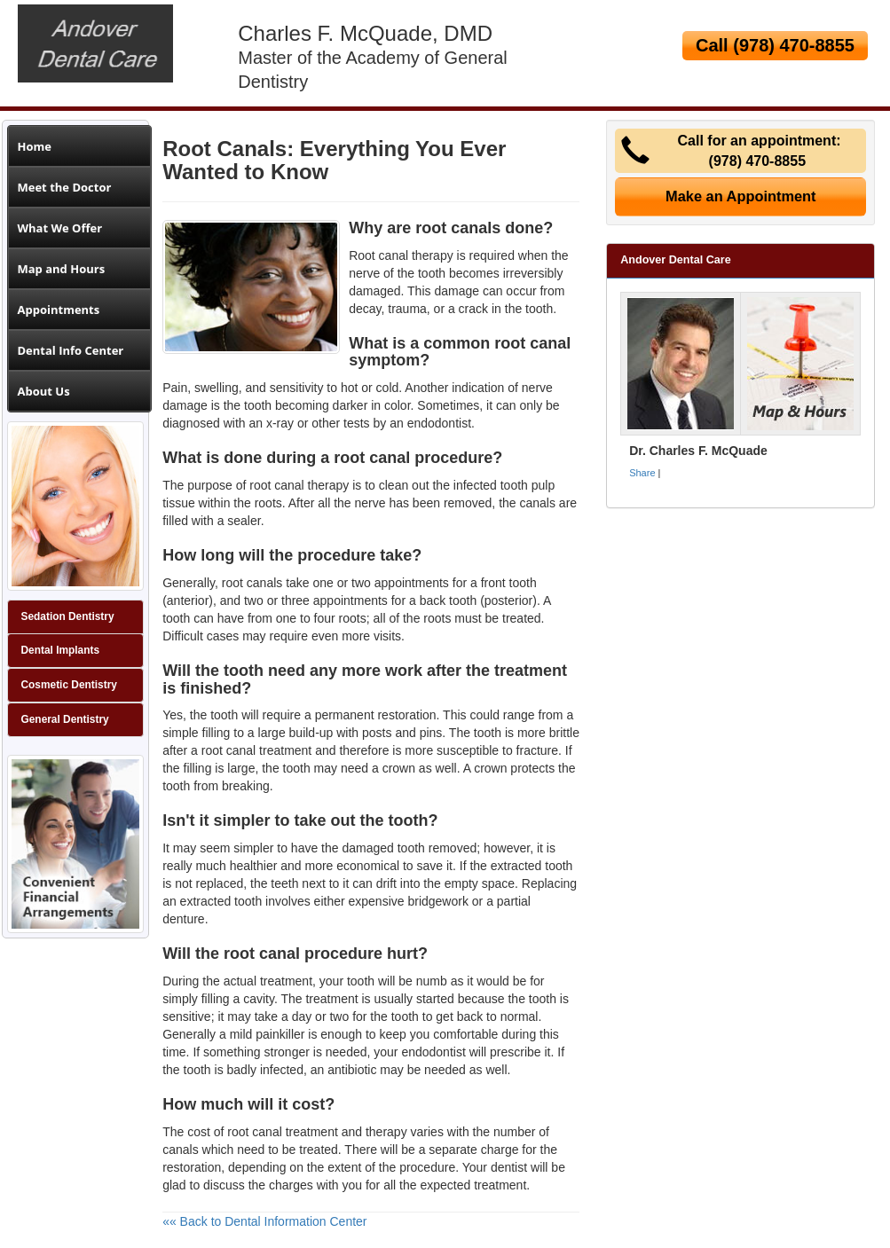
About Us (44, 391)
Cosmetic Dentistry (69, 685)
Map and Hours (62, 269)
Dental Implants (60, 650)
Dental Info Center (71, 350)
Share (642, 472)
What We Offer (60, 228)
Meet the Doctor (65, 187)
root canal (276, 485)
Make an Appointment (741, 196)
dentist (509, 1167)
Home (34, 146)
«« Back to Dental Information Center (264, 1221)
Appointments (59, 310)
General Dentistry (65, 719)
